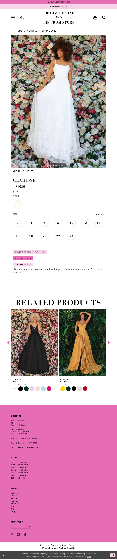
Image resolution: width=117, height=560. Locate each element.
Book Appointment (23, 265)
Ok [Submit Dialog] (113, 555)
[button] (13, 17)
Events (14, 507)
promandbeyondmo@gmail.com (24, 448)
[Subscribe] (30, 527)
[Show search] (104, 17)
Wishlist (14, 496)
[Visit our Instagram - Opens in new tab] (18, 535)
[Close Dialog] (4, 556)
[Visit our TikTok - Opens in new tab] (25, 535)
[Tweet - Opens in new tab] (23, 171)
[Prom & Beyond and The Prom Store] (58, 18)
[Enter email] (21, 527)
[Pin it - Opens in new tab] (28, 171)
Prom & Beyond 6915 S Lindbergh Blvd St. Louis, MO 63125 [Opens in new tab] (20, 432)
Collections (15, 494)
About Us (15, 504)
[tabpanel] (58, 101)
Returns (14, 499)
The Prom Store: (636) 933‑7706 (24, 439)
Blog (13, 512)
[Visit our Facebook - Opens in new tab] (12, 535)
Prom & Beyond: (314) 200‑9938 (24, 443)
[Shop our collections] (58, 6)
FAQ (13, 509)
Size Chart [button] (98, 214)
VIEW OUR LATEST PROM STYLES (58, 2)
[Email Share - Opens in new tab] (32, 171)
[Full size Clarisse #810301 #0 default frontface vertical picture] (58, 101)
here (89, 557)
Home (19, 30)
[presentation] (34, 343)
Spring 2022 (49, 30)
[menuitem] (13, 17)
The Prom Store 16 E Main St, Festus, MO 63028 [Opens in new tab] (18, 423)
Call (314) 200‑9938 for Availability (30, 252)
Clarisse (32, 30)
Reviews (14, 501)
